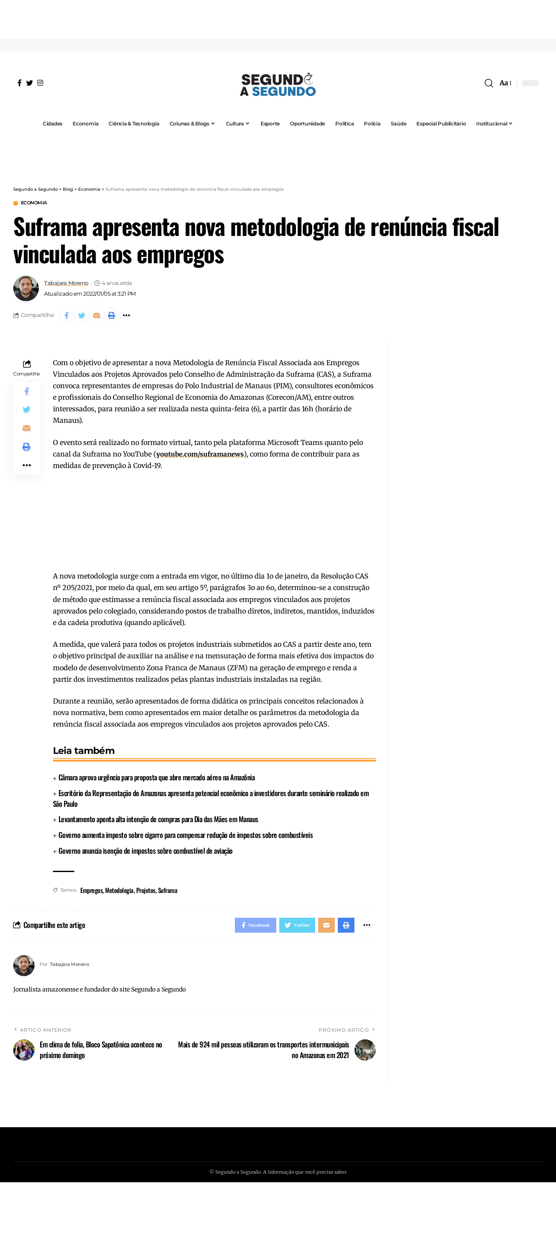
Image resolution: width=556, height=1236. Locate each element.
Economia (37, 203)
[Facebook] (19, 82)
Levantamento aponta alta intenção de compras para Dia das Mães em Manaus (158, 822)
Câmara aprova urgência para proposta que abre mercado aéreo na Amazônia (157, 780)
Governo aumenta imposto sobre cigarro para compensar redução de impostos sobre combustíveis (186, 837)
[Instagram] (40, 82)
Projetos (145, 893)
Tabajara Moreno (66, 284)
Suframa (168, 893)
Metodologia (119, 893)
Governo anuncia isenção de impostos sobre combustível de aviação (146, 853)
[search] (489, 83)
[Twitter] (29, 82)
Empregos (91, 893)
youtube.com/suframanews (202, 457)
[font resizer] (504, 83)
